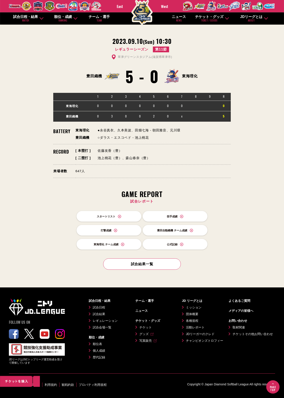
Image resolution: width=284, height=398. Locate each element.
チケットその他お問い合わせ (253, 334)
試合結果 (99, 314)
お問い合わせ (238, 320)
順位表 (97, 344)
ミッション (193, 307)
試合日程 (99, 307)
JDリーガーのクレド (200, 334)
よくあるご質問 (239, 300)
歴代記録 (99, 357)
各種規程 (192, 320)
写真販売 (145, 340)
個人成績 (99, 350)
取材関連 (239, 327)
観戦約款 (68, 384)
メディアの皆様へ (241, 310)
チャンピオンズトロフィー (204, 340)
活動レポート (195, 327)
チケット (145, 327)
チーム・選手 (99, 18)
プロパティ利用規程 (93, 384)
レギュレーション (105, 320)
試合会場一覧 (102, 327)
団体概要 (192, 314)
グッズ (144, 334)
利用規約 (51, 384)
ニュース (179, 18)
